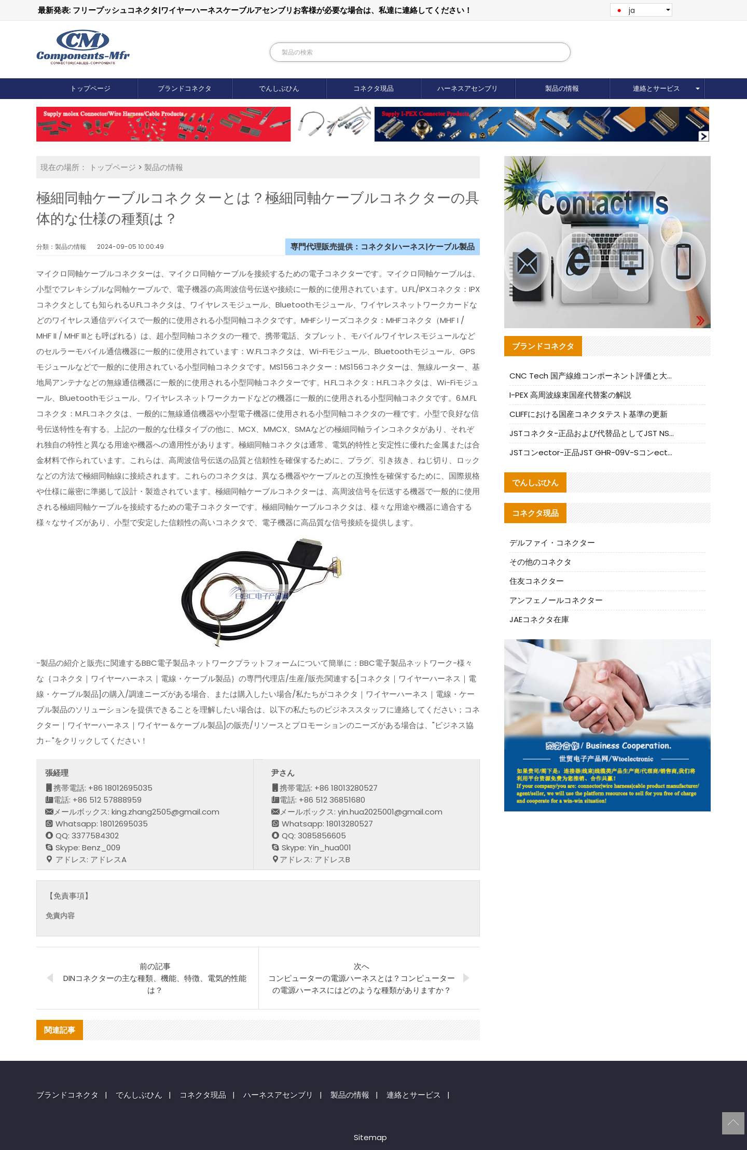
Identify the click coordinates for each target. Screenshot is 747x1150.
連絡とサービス (656, 88)
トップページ (90, 88)
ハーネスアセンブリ (467, 88)
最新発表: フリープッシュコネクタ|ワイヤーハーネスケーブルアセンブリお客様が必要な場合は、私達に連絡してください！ (255, 10)
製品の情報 (562, 88)
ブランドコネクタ (185, 88)
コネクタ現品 (373, 88)
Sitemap (370, 1137)
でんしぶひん (279, 88)
